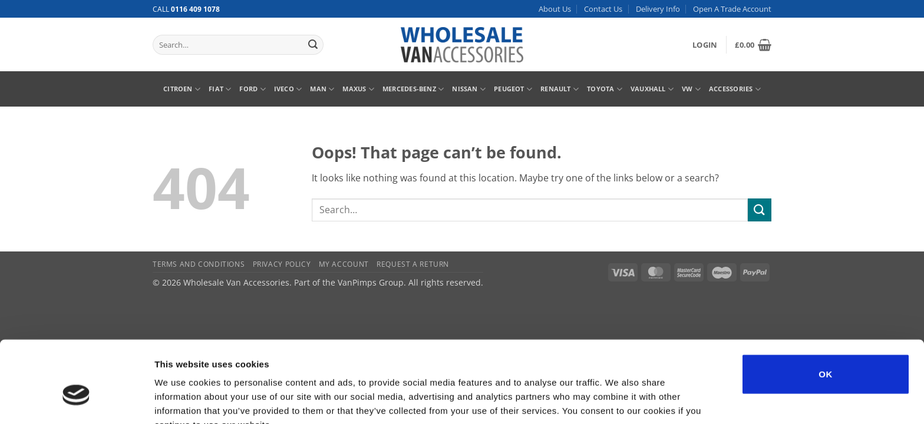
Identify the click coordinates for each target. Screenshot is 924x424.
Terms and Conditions (199, 264)
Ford (252, 89)
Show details (618, 401)
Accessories (735, 89)
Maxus (358, 89)
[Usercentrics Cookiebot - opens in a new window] (76, 401)
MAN (322, 89)
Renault (559, 89)
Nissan (469, 89)
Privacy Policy (282, 264)
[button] (704, 45)
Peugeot (513, 89)
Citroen (181, 89)
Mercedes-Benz (413, 89)
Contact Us (603, 9)
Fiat (220, 89)
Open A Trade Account (732, 9)
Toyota (604, 89)
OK (825, 312)
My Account (344, 264)
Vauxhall (652, 89)
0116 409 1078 (195, 9)
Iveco (288, 89)
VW (691, 89)
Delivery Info (658, 9)
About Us (555, 9)
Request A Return (413, 264)
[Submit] (313, 45)
